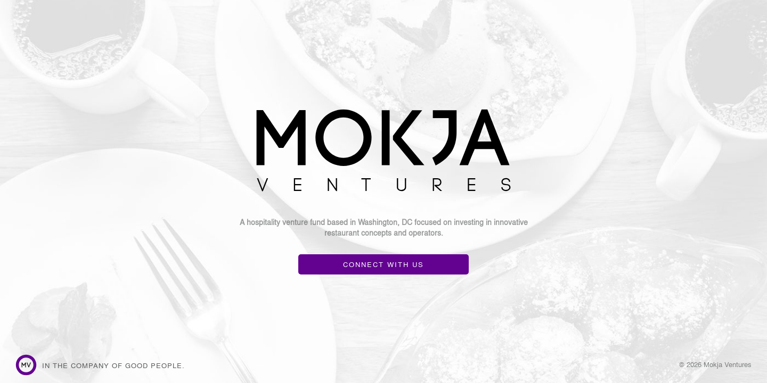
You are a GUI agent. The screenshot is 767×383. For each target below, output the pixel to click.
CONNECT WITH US (383, 264)
